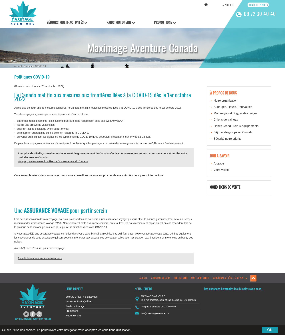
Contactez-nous (258, 5)
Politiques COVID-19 (35, 66)
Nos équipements (200, 277)
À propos (227, 5)
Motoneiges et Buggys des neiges (235, 113)
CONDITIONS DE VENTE (225, 187)
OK (269, 330)
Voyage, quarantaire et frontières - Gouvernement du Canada (53, 161)
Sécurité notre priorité (228, 138)
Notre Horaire (73, 315)
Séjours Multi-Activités (65, 22)
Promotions (163, 22)
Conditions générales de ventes (229, 277)
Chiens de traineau (226, 119)
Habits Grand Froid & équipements (236, 126)
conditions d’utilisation (116, 330)
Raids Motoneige (119, 22)
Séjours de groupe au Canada (233, 132)
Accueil (18, 66)
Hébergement (181, 277)
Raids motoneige (75, 306)
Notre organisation (226, 100)
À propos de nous (160, 277)
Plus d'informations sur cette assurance (40, 258)
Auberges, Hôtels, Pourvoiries (233, 106)
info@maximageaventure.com (155, 313)
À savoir (219, 163)
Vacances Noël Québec (79, 301)
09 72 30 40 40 (260, 13)
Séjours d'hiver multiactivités (82, 296)
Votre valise (221, 169)
